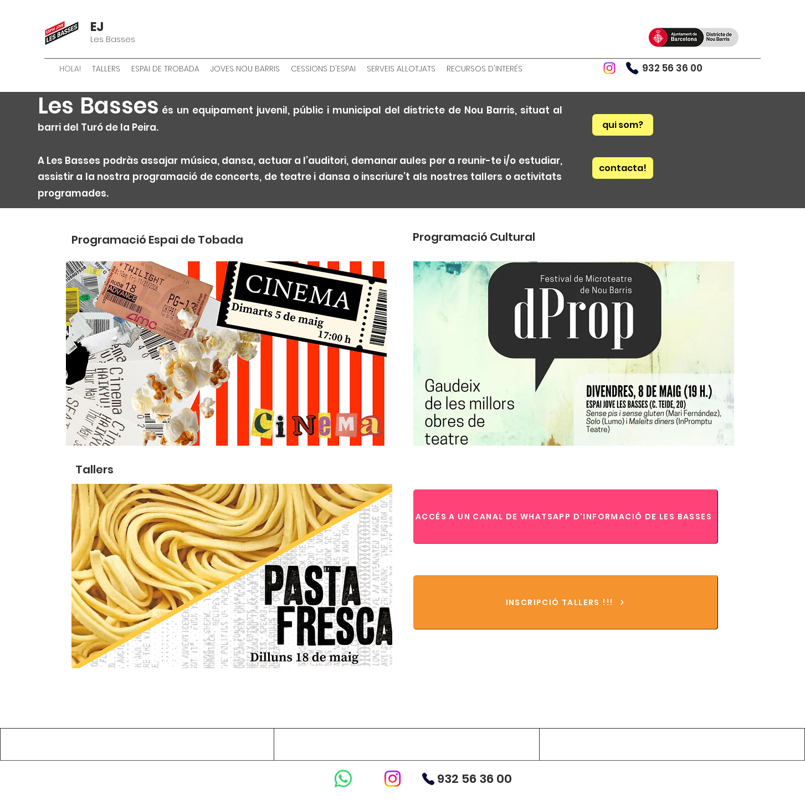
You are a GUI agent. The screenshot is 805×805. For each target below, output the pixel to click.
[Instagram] (609, 68)
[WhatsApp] (343, 778)
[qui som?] (622, 125)
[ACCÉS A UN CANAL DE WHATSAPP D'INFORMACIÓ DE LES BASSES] (565, 516)
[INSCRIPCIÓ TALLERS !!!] (565, 602)
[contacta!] (622, 168)
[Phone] (632, 68)
